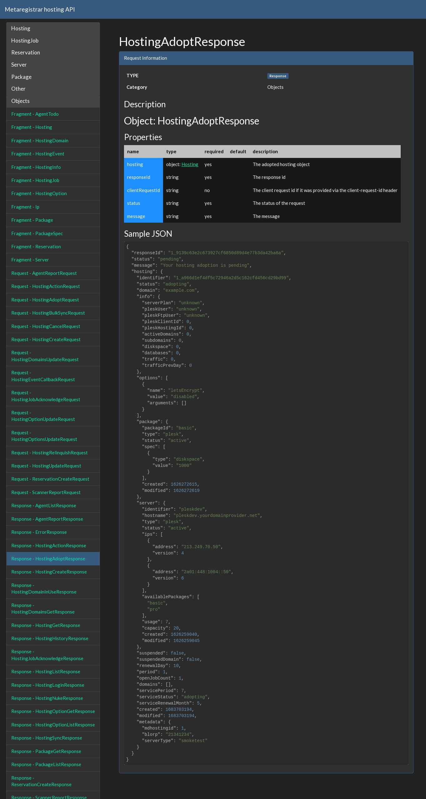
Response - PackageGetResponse (46, 751)
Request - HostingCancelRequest (45, 326)
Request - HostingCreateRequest (46, 339)
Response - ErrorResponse (39, 532)
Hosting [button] (20, 28)
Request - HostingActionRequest (45, 286)
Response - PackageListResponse (46, 764)
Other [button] (18, 88)
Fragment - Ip (25, 207)
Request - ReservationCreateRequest (50, 479)
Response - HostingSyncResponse (46, 738)
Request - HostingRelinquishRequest (49, 452)
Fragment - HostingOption (39, 193)
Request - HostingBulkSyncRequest (48, 313)
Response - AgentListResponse (43, 505)
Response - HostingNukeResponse (47, 698)
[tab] (53, 29)
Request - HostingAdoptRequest (45, 299)
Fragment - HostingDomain (39, 140)
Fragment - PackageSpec (37, 233)
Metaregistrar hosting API (40, 9)
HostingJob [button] (24, 40)
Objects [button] (20, 101)
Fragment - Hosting (31, 127)
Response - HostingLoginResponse (47, 685)
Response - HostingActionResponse (48, 545)
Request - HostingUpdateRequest (46, 465)
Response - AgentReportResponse (47, 519)
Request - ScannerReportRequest (46, 492)
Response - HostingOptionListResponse (53, 724)
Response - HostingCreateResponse (49, 571)
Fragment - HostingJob (35, 180)
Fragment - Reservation (36, 246)
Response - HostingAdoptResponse (48, 558)
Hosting (189, 164)
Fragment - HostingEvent (37, 153)
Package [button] (21, 76)
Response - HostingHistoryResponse (49, 638)
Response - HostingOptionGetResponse (53, 711)
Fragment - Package (32, 220)
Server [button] (19, 64)
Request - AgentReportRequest (44, 273)
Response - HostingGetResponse (45, 625)
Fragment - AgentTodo (35, 114)
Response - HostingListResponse (45, 671)
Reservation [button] (25, 52)
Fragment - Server (30, 259)
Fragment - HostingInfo (36, 167)
